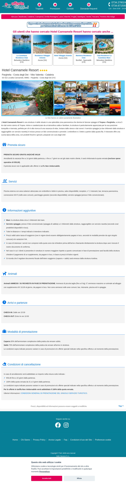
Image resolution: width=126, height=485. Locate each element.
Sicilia (88, 17)
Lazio (61, 17)
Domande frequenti (88, 6)
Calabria (31, 17)
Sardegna (81, 17)
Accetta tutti (46, 478)
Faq (65, 440)
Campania (39, 17)
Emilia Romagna (51, 17)
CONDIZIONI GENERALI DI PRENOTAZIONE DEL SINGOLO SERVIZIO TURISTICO (54, 393)
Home (15, 440)
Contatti (70, 6)
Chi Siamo (25, 440)
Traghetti (39, 6)
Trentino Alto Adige (107, 17)
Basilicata (23, 17)
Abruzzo (14, 17)
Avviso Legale (54, 440)
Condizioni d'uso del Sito (81, 440)
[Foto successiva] (51, 98)
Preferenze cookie (103, 440)
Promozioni (55, 6)
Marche (67, 17)
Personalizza (44, 472)
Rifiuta (79, 478)
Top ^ (121, 406)
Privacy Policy (39, 440)
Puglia (73, 17)
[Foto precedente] (5, 98)
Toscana (95, 17)
